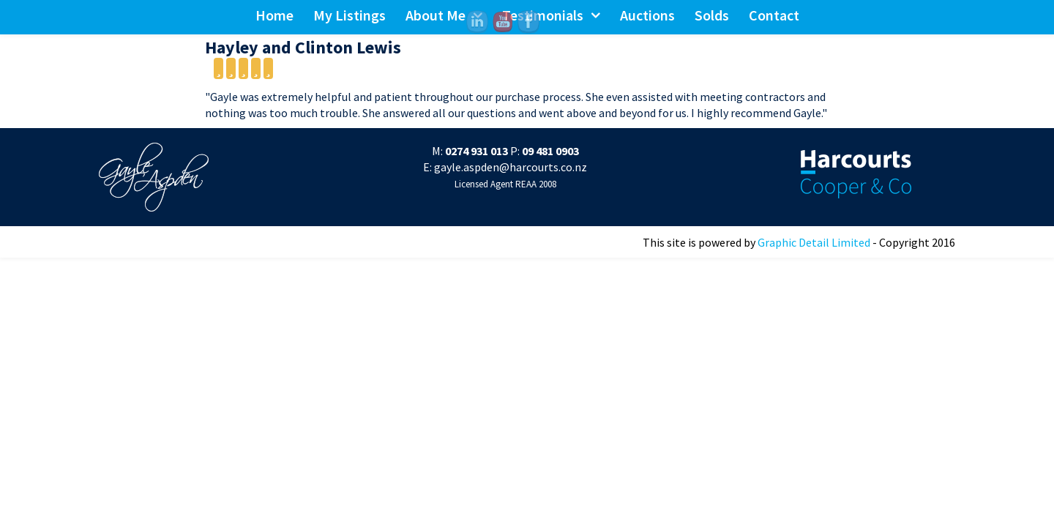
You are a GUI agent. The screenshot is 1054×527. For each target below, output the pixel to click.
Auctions (647, 15)
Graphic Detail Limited (814, 242)
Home (274, 15)
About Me (435, 15)
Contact (774, 15)
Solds (712, 15)
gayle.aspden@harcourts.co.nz (510, 167)
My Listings (349, 15)
